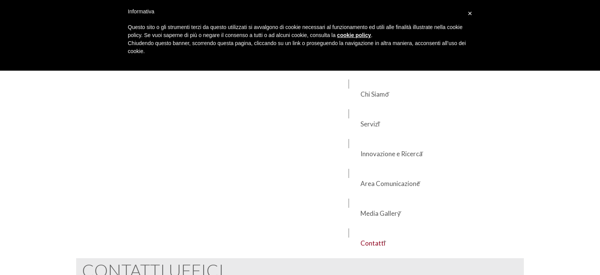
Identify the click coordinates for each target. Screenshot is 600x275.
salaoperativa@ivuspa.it (249, 189)
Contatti (100, 90)
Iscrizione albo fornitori (453, 205)
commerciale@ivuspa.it (139, 187)
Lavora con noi (443, 189)
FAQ (131, 255)
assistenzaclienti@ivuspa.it (139, 196)
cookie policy (354, 35)
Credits (111, 255)
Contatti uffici (443, 174)
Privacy (86, 255)
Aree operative (444, 159)
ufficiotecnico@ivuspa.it (359, 187)
